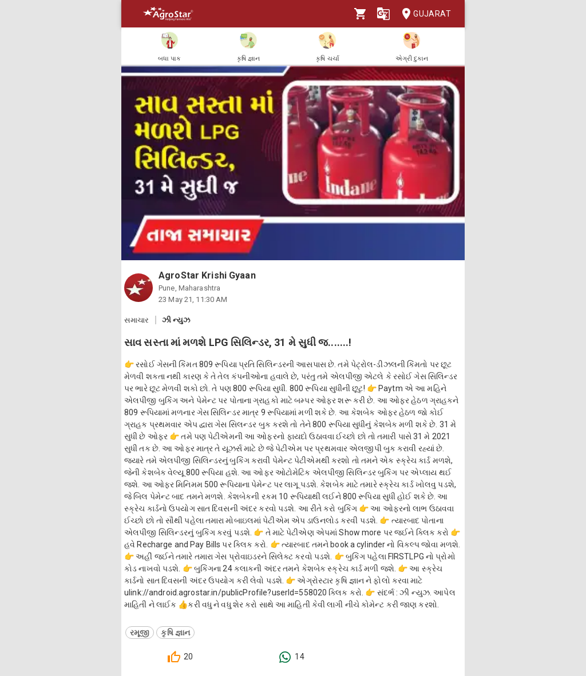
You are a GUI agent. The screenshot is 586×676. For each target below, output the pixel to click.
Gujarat (423, 14)
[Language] (383, 13)
